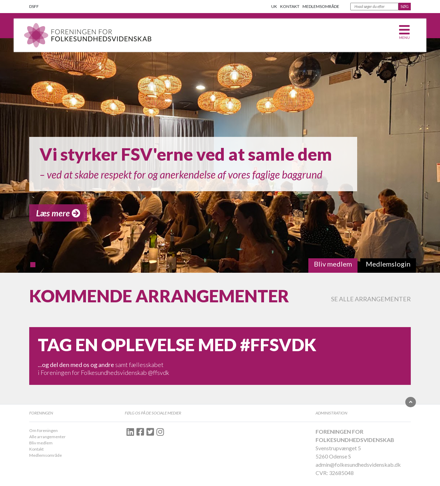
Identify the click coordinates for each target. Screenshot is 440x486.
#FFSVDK (278, 344)
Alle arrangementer (47, 436)
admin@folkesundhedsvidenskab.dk (358, 464)
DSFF (34, 6)
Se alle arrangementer (371, 299)
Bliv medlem (41, 442)
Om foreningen (43, 430)
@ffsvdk (158, 372)
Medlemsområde (320, 6)
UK (274, 6)
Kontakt (289, 6)
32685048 (341, 472)
